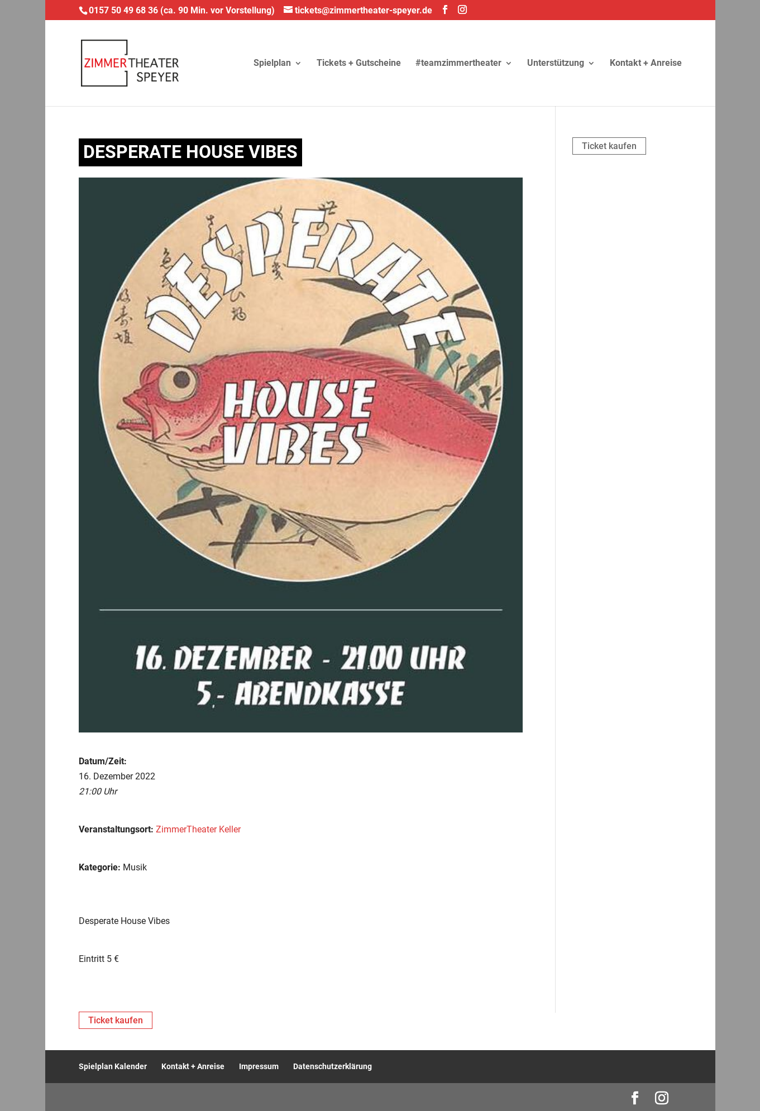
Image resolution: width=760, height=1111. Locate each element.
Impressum (259, 1066)
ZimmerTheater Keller (198, 829)
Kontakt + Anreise (646, 63)
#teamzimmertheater (458, 63)
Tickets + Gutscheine (359, 63)
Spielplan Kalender (113, 1066)
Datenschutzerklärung (332, 1066)
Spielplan (272, 63)
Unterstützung (555, 63)
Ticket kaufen (609, 146)
